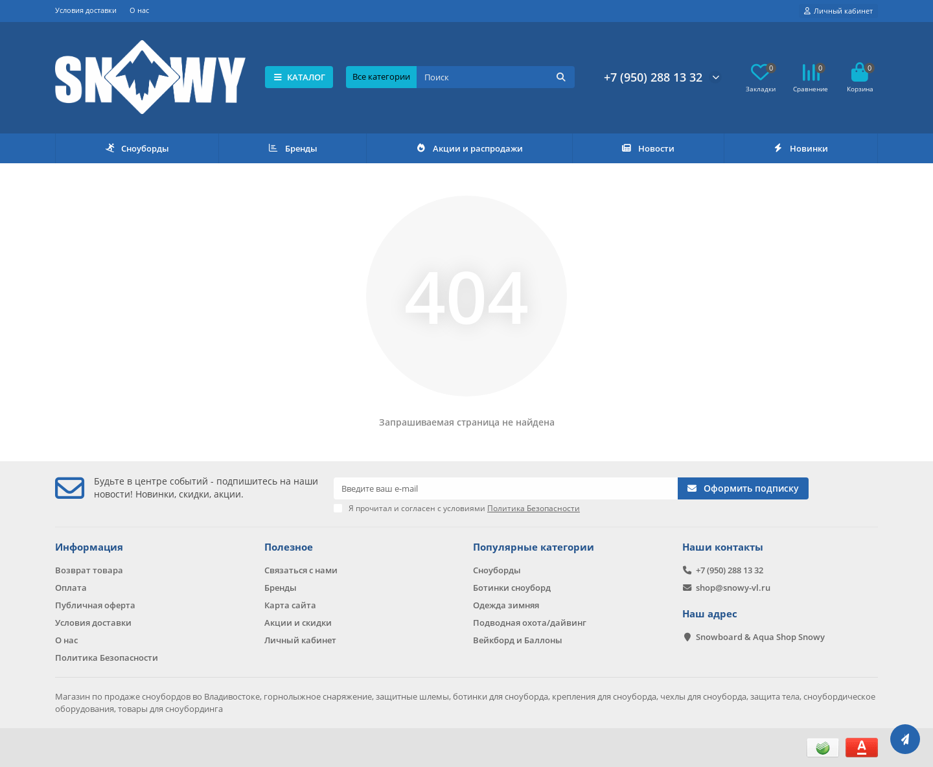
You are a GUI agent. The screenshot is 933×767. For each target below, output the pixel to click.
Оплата (71, 587)
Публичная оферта (95, 605)
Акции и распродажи (469, 148)
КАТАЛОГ (299, 77)
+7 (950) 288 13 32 (653, 77)
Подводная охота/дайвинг (529, 622)
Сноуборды (137, 148)
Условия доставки (86, 10)
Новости (647, 148)
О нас (139, 10)
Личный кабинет (300, 640)
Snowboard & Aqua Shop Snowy (760, 637)
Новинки (801, 148)
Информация (89, 547)
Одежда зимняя (506, 605)
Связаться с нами (301, 570)
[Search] (496, 77)
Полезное (288, 547)
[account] (838, 11)
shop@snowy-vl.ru (733, 587)
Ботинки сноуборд (512, 587)
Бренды (292, 148)
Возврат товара (89, 570)
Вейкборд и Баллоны (517, 640)
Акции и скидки (298, 622)
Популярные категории (533, 547)
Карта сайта (290, 605)
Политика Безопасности (106, 657)
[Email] (506, 488)
